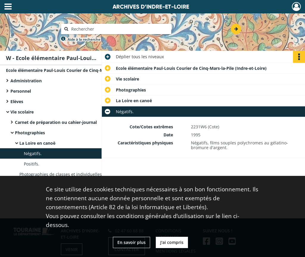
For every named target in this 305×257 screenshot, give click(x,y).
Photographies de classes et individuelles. (61, 174)
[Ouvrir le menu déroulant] (8, 7)
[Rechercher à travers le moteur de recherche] (119, 29)
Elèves (16, 101)
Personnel (20, 91)
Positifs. (31, 164)
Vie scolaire (22, 112)
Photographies (30, 132)
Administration (26, 80)
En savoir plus (131, 242)
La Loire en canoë (37, 143)
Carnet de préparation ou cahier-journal (56, 122)
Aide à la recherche (84, 39)
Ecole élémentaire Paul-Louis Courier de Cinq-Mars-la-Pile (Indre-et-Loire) (65, 70)
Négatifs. (33, 153)
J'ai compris (171, 242)
